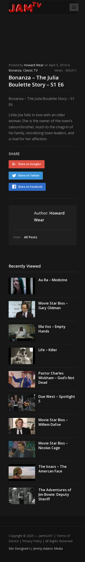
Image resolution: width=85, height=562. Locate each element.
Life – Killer (47, 349)
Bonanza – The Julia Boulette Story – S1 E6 (36, 81)
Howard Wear (33, 65)
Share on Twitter (29, 175)
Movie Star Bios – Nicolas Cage (53, 445)
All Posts (30, 237)
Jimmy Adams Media (48, 548)
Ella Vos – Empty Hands (52, 329)
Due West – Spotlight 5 (56, 399)
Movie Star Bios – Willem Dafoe (53, 422)
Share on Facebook (30, 187)
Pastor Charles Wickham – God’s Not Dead (56, 378)
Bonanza (15, 70)
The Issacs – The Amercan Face (52, 469)
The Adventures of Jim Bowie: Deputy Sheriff (54, 494)
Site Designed (19, 548)
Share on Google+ (29, 164)
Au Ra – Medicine (52, 279)
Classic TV (30, 70)
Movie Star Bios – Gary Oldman (53, 305)
